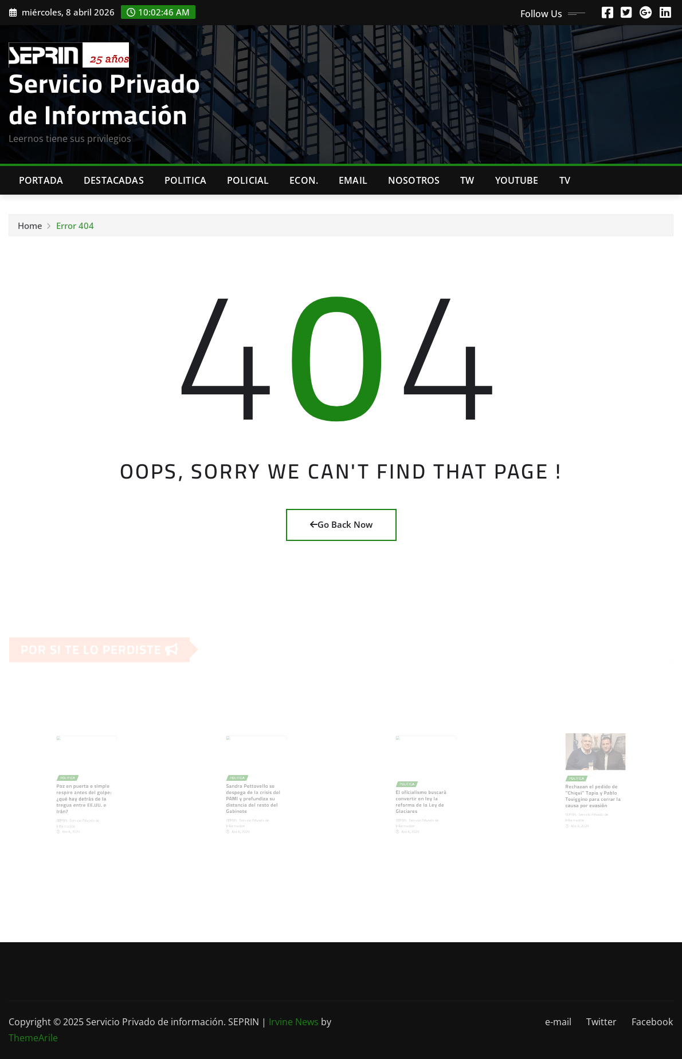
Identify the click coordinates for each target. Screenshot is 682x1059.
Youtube (517, 180)
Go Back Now (341, 524)
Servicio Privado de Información (105, 98)
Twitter (601, 1021)
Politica (185, 180)
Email (353, 180)
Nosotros (414, 180)
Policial (248, 180)
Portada (41, 180)
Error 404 (75, 228)
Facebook (652, 1021)
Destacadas (114, 180)
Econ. (303, 180)
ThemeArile (33, 1038)
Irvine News (294, 1021)
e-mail (558, 1021)
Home (30, 228)
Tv (564, 180)
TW (467, 180)
